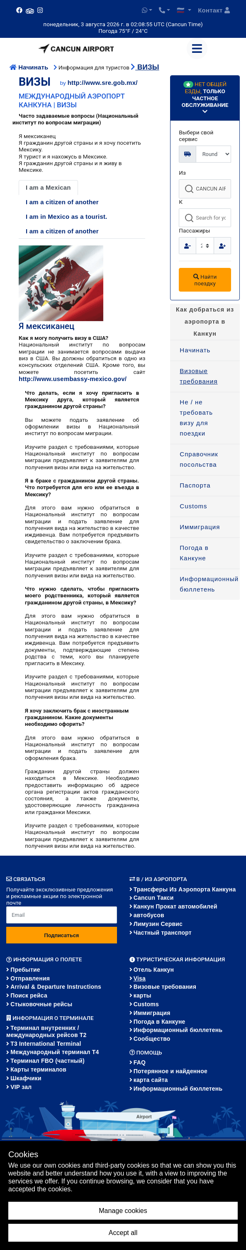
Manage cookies (123, 1210)
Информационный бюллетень (209, 584)
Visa (140, 978)
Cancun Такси (154, 897)
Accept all (123, 1232)
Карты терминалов (38, 1069)
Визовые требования (198, 376)
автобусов (149, 915)
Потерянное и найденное (170, 1071)
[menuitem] (205, 350)
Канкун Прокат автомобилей (175, 906)
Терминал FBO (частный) (47, 1060)
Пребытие (25, 969)
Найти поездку (205, 280)
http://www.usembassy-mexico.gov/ (73, 378)
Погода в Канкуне (194, 553)
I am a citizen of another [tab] (62, 201)
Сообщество (152, 1038)
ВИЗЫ (145, 67)
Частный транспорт (163, 932)
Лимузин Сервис (158, 924)
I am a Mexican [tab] (48, 187)
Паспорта (195, 485)
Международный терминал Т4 (54, 1052)
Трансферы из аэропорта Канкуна (185, 889)
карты (142, 995)
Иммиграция (200, 526)
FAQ (140, 1062)
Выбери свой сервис (196, 135)
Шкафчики (25, 1078)
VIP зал (21, 1087)
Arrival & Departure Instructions (55, 986)
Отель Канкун (154, 969)
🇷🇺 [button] (182, 10)
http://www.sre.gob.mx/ (103, 82)
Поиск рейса (28, 995)
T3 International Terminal (45, 1043)
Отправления (30, 978)
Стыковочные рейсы (41, 1004)
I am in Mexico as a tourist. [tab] (66, 216)
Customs (193, 506)
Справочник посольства (199, 459)
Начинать (30, 67)
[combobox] (205, 188)
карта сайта (151, 1080)
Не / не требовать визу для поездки (196, 418)
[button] (147, 10)
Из (182, 172)
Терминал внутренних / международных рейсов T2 (46, 1031)
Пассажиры (194, 230)
